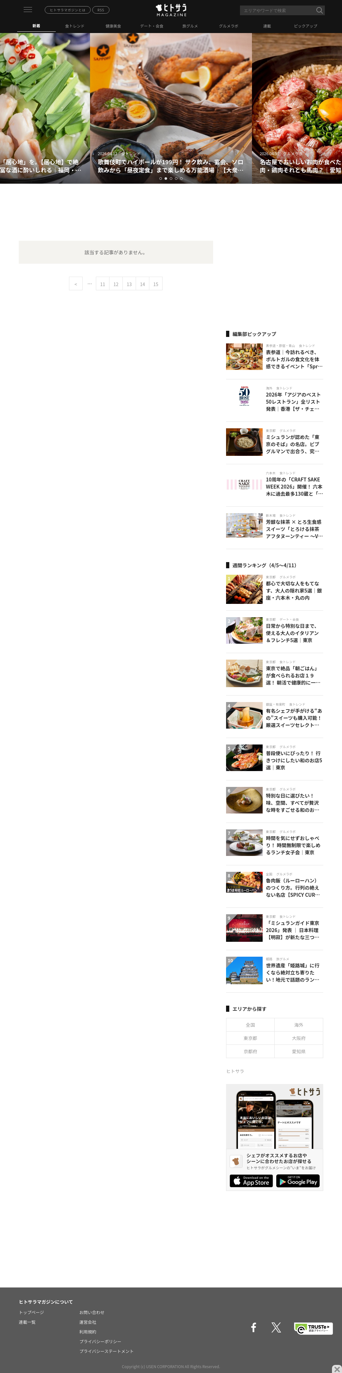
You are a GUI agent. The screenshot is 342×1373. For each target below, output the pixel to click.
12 (116, 284)
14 (142, 284)
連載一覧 (27, 1322)
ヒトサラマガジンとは (68, 9)
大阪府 (299, 1038)
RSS (100, 9)
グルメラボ (228, 26)
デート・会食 (152, 26)
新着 (36, 25)
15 (155, 284)
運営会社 (87, 1322)
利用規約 (87, 1332)
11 (102, 284)
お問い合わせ (92, 1312)
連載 (267, 26)
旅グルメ (190, 26)
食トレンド (75, 26)
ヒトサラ (235, 1071)
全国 (250, 1024)
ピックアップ (305, 26)
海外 (298, 1024)
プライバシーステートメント (106, 1351)
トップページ (31, 1312)
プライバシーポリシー (100, 1341)
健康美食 (113, 26)
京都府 (250, 1051)
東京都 (250, 1038)
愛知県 (299, 1051)
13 (129, 284)
